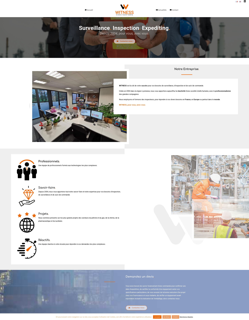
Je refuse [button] (167, 317)
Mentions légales (186, 317)
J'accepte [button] (157, 317)
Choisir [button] (175, 317)
